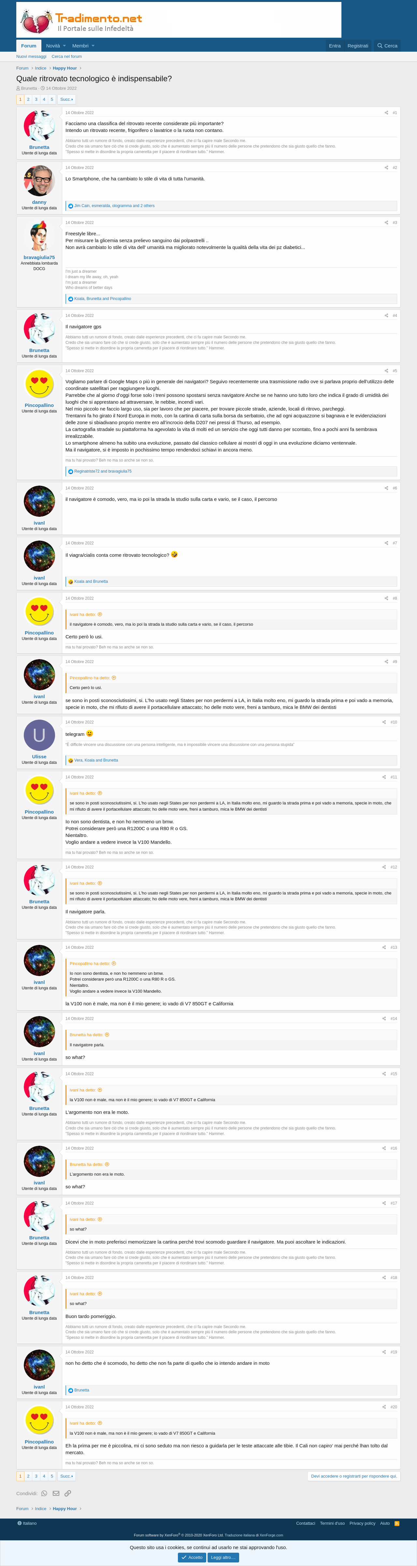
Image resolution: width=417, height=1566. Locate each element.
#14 (394, 1018)
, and (102, 298)
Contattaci (305, 1523)
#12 (394, 867)
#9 (395, 661)
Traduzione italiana (240, 1535)
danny (39, 202)
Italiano (27, 1523)
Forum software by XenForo (179, 1535)
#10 (394, 722)
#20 (394, 1407)
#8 (395, 598)
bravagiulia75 (39, 257)
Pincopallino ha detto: (90, 677)
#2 (395, 167)
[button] (64, 46)
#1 (395, 113)
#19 (394, 1352)
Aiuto (385, 1523)
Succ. (65, 99)
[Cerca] (387, 46)
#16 (394, 1148)
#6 (395, 488)
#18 (394, 1277)
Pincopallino (39, 405)
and (102, 471)
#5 (395, 371)
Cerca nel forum (67, 56)
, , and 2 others (114, 205)
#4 (395, 315)
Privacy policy (362, 1523)
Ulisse (39, 756)
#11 (394, 777)
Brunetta (29, 88)
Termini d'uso (332, 1523)
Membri (80, 45)
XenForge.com (271, 1535)
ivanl (39, 523)
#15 (394, 1074)
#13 (394, 947)
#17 (394, 1203)
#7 (395, 543)
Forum (28, 45)
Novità (53, 45)
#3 (395, 222)
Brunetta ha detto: (86, 1034)
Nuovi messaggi (31, 56)
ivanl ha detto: (83, 614)
